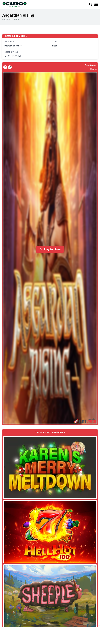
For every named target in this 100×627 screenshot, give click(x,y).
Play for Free (50, 249)
